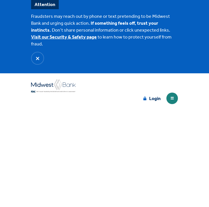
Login (155, 98)
